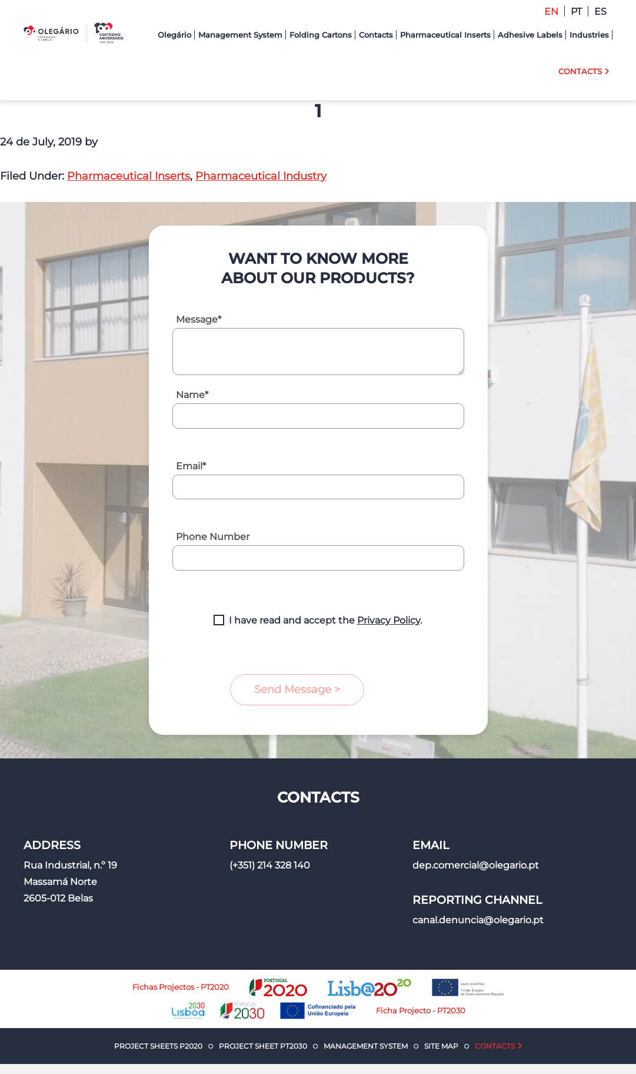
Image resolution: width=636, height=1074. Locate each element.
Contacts (495, 1046)
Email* (191, 466)
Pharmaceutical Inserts (128, 176)
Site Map (441, 1046)
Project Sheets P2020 (158, 1046)
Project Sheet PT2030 (263, 1046)
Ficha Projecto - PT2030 (420, 1010)
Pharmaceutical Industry (261, 176)
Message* (198, 319)
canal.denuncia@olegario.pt (478, 920)
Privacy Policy (388, 620)
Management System (366, 1046)
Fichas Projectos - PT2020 (180, 987)
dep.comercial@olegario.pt (475, 865)
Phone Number (212, 536)
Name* (192, 394)
